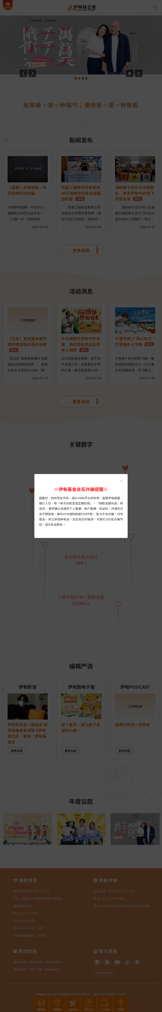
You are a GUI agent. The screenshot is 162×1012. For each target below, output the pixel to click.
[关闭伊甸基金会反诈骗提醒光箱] (121, 481)
